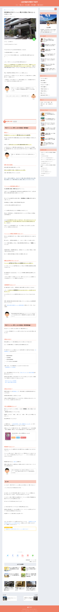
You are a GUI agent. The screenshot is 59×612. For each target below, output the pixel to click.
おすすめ (34, 561)
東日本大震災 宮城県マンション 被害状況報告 (15, 305)
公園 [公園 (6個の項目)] (51, 102)
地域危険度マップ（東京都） (10, 367)
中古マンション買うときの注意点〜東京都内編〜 (48, 165)
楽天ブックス (24, 437)
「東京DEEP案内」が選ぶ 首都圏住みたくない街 (20, 433)
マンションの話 (44, 78)
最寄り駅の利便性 (44, 155)
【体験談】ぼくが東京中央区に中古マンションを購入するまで (16, 529)
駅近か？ (43, 154)
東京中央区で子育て (45, 95)
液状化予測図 (31, 372)
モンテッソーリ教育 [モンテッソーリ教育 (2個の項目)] (47, 102)
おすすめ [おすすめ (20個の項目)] (42, 102)
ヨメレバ (15, 434)
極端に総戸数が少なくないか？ (47, 161)
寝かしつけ (43, 93)
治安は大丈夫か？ (44, 169)
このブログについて (25, 609)
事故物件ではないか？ (45, 173)
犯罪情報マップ (15, 391)
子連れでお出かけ (45, 89)
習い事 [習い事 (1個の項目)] (41, 105)
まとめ (42, 175)
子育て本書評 (44, 87)
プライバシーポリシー (33, 609)
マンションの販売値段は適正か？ (47, 157)
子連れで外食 (44, 91)
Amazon (13, 437)
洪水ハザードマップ (24, 372)
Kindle (18, 437)
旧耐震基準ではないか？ (45, 163)
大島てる (15, 461)
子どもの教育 (44, 82)
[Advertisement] (20, 110)
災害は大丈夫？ (44, 168)
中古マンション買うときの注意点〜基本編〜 (48, 152)
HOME (29, 607)
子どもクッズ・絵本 (45, 84)
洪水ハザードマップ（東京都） (11, 380)
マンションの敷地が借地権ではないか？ (48, 159)
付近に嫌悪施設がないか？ (46, 171)
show (15, 121)
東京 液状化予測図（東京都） (11, 382)
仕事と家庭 (43, 80)
